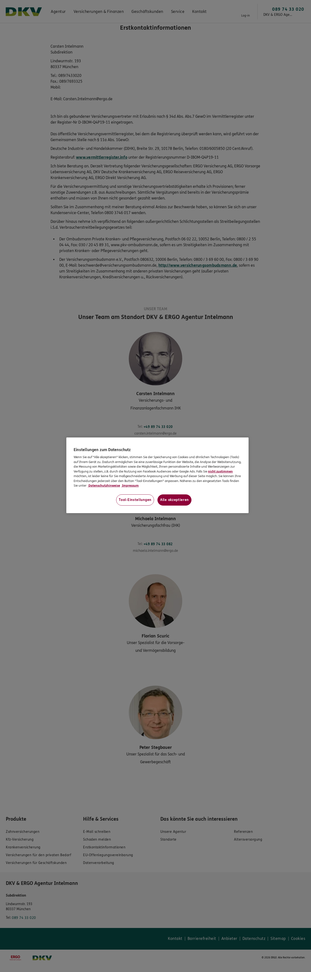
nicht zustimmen (220, 471)
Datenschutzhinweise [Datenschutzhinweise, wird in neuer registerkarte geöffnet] (104, 486)
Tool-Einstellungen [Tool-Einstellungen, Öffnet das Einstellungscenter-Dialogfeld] (135, 500)
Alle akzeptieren (174, 500)
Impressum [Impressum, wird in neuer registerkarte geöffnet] (130, 486)
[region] (157, 475)
